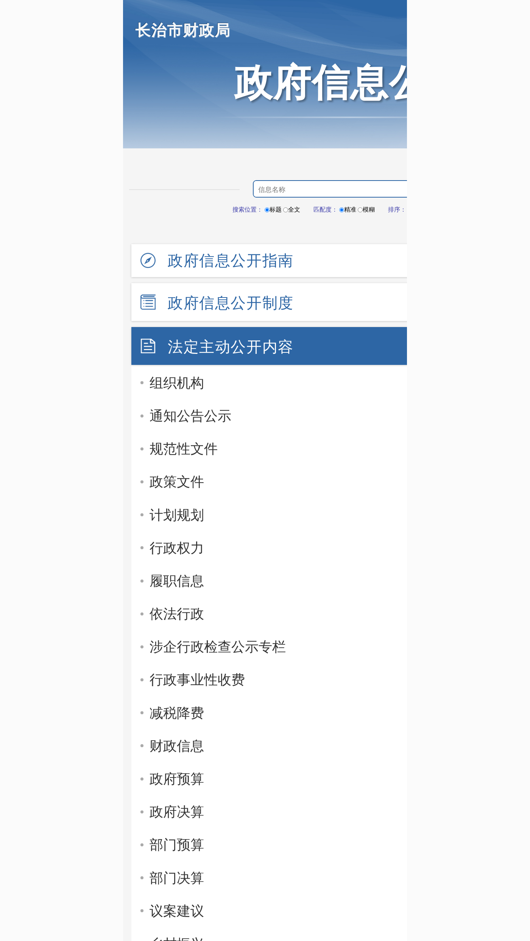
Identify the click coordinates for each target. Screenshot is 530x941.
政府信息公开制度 (231, 302)
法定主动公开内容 (231, 346)
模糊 (366, 209)
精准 (347, 209)
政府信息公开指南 (231, 260)
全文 (291, 209)
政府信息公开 (350, 82)
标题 (273, 209)
